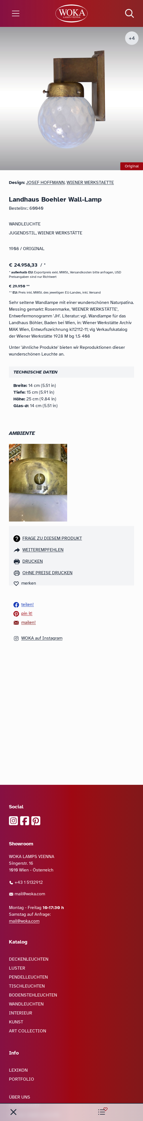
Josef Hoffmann (45, 182)
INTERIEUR (20, 1013)
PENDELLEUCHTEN (28, 977)
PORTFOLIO (21, 1079)
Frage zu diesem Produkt (52, 538)
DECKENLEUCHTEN (28, 959)
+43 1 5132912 (26, 882)
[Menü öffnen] (24, 13)
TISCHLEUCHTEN (27, 986)
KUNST (16, 1022)
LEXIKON (18, 1070)
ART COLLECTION (27, 1031)
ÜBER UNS (19, 1097)
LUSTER (17, 968)
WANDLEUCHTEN (26, 1004)
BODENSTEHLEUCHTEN (33, 995)
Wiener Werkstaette (90, 182)
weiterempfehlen (43, 550)
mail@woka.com (27, 894)
